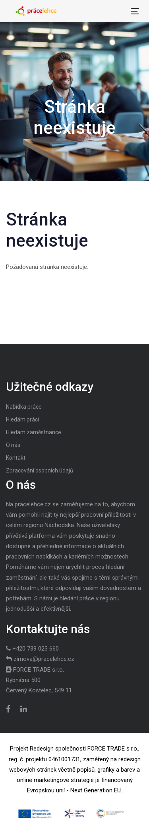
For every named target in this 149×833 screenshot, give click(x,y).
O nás (13, 445)
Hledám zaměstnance (33, 432)
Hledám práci (22, 419)
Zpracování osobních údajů (39, 470)
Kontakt (15, 458)
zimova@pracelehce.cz (44, 658)
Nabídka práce (24, 407)
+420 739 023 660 (35, 648)
